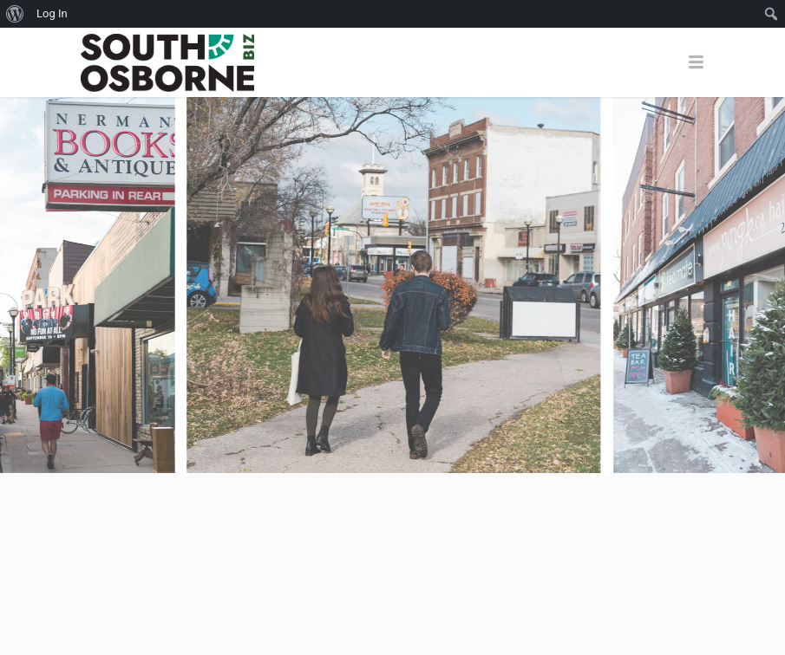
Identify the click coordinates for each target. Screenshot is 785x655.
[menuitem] (15, 14)
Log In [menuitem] (52, 13)
